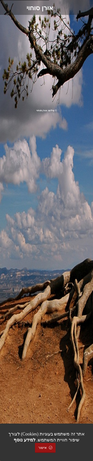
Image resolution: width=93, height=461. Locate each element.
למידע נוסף (24, 439)
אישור (45, 448)
